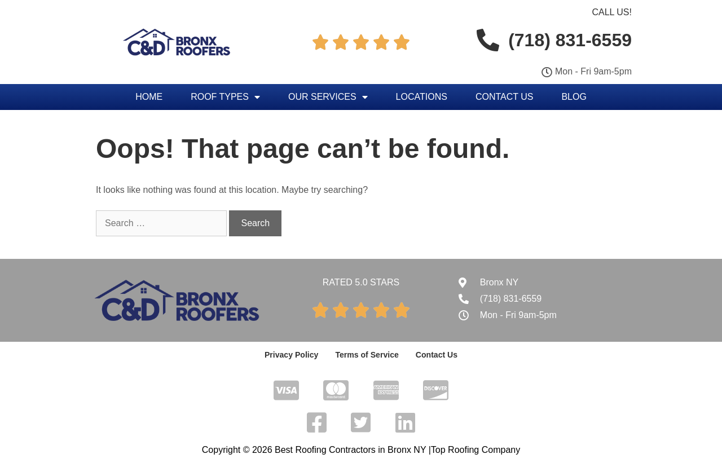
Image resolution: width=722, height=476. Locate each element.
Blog (573, 97)
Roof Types (225, 97)
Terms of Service (367, 354)
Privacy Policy (292, 354)
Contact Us (505, 97)
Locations (421, 97)
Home (148, 97)
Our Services (328, 97)
